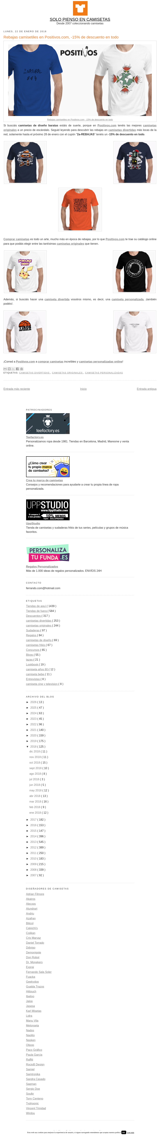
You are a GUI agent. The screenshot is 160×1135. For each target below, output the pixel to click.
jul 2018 (34, 779)
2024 (33, 713)
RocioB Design (35, 1064)
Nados (30, 1030)
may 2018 (35, 790)
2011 (33, 853)
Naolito (30, 1035)
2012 (33, 847)
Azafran (31, 918)
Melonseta (32, 1025)
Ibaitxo (30, 996)
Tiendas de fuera (37, 610)
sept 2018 (35, 768)
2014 (33, 836)
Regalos (31, 635)
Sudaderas (33, 630)
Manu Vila (32, 1020)
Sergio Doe (33, 1088)
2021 (33, 729)
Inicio (83, 388)
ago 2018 (35, 773)
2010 (33, 858)
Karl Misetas (33, 1010)
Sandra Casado (35, 1079)
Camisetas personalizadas (104, 373)
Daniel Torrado (35, 942)
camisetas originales (70, 243)
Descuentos (34, 615)
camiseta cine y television (42, 684)
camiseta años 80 (37, 669)
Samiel (30, 1069)
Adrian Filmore (35, 894)
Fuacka (30, 976)
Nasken (31, 1040)
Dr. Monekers (34, 962)
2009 (33, 864)
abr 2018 (35, 796)
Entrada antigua (147, 388)
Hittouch (31, 991)
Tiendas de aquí (36, 606)
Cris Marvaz (33, 937)
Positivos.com (106, 125)
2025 (33, 707)
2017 (33, 819)
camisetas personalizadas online (100, 361)
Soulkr (30, 1093)
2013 (33, 841)
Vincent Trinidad (36, 1108)
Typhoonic (32, 1103)
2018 (33, 746)
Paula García (34, 1054)
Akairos (30, 898)
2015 (33, 830)
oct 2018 (35, 762)
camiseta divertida (57, 299)
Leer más (130, 1132)
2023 (33, 718)
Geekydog (32, 981)
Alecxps (31, 903)
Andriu (30, 913)
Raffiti (29, 1059)
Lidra (29, 1015)
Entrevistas (33, 679)
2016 (33, 825)
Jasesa (30, 1006)
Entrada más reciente (16, 388)
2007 (33, 875)
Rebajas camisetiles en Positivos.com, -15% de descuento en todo (80, 119)
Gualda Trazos (35, 986)
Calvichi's (32, 928)
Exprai (30, 967)
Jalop (29, 1001)
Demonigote (33, 952)
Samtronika (33, 1074)
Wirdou (30, 1113)
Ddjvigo (30, 947)
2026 (33, 702)
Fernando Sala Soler (39, 971)
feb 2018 (35, 807)
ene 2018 (35, 812)
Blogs (30, 654)
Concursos (33, 649)
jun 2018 (35, 784)
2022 (33, 724)
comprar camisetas (50, 361)
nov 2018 (35, 757)
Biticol (30, 923)
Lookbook (32, 664)
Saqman (31, 1083)
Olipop (30, 1045)
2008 (33, 869)
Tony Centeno (34, 1098)
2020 (33, 735)
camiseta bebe (35, 674)
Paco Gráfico (34, 1049)
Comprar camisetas (16, 239)
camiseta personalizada (127, 299)
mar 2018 (35, 801)
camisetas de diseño (39, 640)
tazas (30, 659)
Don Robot (33, 957)
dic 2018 (35, 751)
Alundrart (31, 908)
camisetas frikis (36, 645)
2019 (33, 741)
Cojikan (30, 933)
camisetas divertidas (122, 130)
